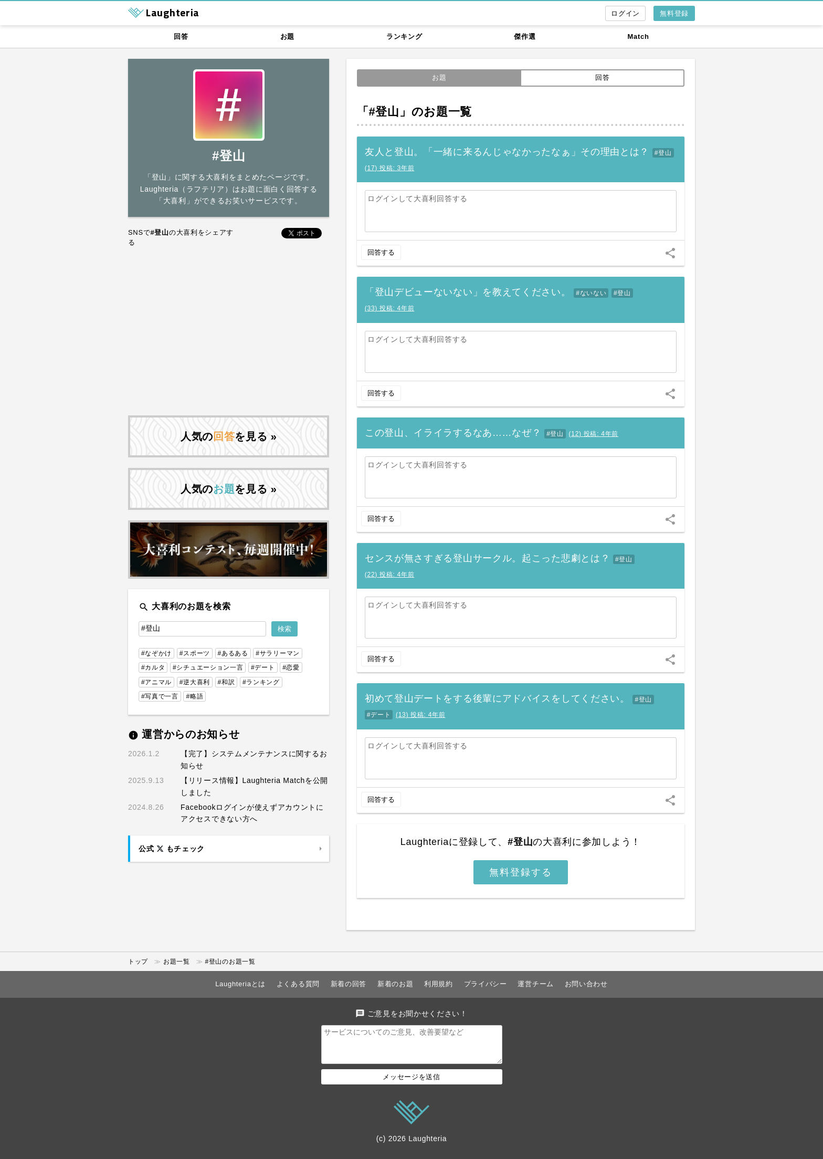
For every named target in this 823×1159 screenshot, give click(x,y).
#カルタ (153, 667)
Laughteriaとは (240, 984)
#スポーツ (195, 653)
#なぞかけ (156, 653)
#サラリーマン (278, 653)
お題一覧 (176, 961)
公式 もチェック (172, 848)
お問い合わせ (586, 984)
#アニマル (156, 682)
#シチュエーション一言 (208, 667)
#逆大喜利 (195, 682)
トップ (138, 961)
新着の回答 (349, 984)
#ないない (591, 293)
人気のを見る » (229, 436)
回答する (381, 252)
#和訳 (226, 682)
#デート (379, 714)
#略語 (194, 696)
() (389, 168)
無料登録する (520, 872)
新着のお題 (395, 984)
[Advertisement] (228, 331)
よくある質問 (298, 984)
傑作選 (524, 36)
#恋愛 (291, 667)
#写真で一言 (159, 696)
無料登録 (674, 13)
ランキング (404, 36)
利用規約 (438, 984)
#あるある (233, 653)
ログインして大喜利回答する (417, 198)
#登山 (663, 152)
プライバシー (485, 984)
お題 (287, 36)
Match (638, 36)
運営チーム (536, 984)
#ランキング (261, 682)
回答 (181, 36)
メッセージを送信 (411, 1083)
